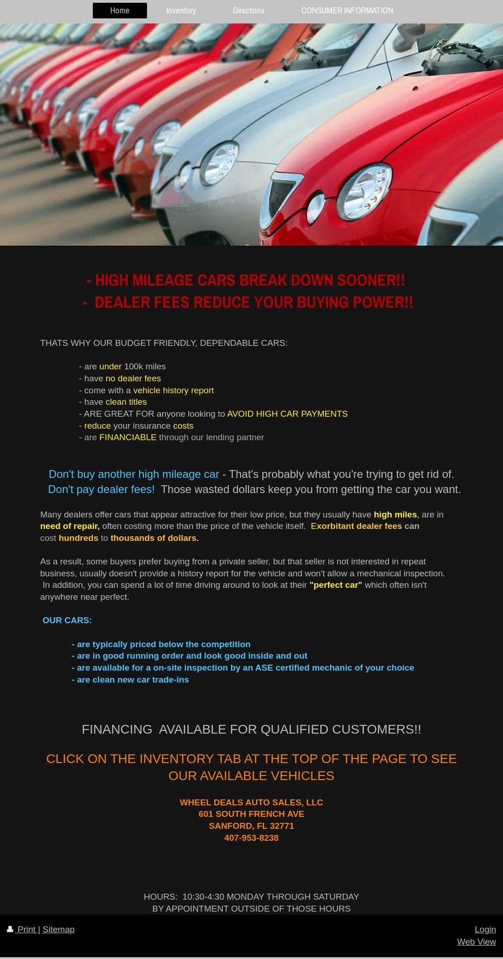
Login (486, 929)
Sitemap (59, 929)
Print (22, 929)
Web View (476, 942)
